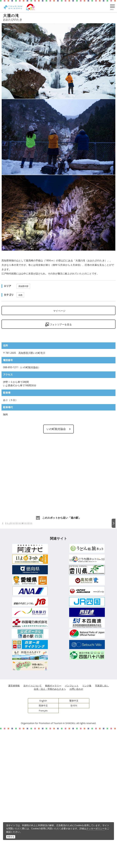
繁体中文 (73, 814)
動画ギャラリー (53, 799)
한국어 (73, 819)
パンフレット (72, 799)
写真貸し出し (102, 799)
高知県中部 (23, 286)
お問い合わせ (76, 802)
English (43, 814)
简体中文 (43, 819)
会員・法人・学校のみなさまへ (50, 802)
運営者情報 (14, 799)
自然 (20, 295)
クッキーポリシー (95, 828)
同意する (10, 836)
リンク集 (86, 799)
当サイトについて (32, 799)
